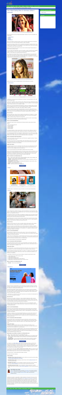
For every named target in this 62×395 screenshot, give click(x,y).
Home (8, 6)
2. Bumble (9, 167)
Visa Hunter (27, 370)
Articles (11, 7)
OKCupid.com (10, 39)
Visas (16, 6)
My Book (31, 6)
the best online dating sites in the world (15, 358)
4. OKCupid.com (10, 266)
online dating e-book (16, 343)
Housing (27, 6)
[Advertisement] (48, 22)
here (12, 371)
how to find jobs (15, 363)
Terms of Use (30, 388)
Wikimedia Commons (29, 32)
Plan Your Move (37, 6)
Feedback (19, 388)
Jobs (19, 6)
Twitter (12, 372)
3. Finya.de (9, 190)
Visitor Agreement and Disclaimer (28, 378)
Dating (23, 6)
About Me (12, 6)
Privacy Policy (24, 388)
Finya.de (9, 38)
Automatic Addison (23, 372)
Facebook (28, 371)
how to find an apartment (24, 366)
